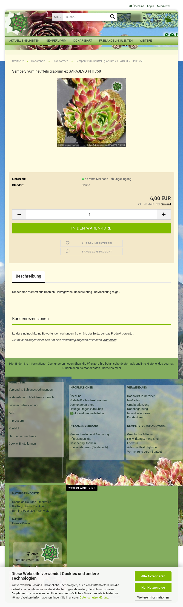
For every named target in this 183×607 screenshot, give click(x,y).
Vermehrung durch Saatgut (144, 455)
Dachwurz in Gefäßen (141, 400)
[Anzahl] (91, 218)
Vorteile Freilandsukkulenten (88, 404)
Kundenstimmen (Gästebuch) (89, 451)
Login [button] (150, 6)
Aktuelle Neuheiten (24, 40)
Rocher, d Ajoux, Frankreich (29, 510)
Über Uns (136, 6)
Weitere (146, 40)
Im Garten (133, 404)
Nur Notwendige (153, 587)
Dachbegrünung (137, 413)
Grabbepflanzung (138, 409)
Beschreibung (28, 280)
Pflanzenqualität (80, 443)
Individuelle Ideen (138, 417)
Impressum (16, 424)
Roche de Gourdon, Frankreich (31, 506)
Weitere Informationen (153, 597)
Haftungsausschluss (22, 440)
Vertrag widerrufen (81, 492)
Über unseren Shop (82, 409)
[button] (19, 218)
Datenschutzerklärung (94, 597)
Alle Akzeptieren (153, 576)
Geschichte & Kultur (140, 438)
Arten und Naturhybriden (142, 451)
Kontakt (14, 432)
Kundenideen (135, 421)
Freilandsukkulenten (116, 40)
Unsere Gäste (21, 527)
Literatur (132, 447)
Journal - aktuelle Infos (89, 417)
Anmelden (109, 344)
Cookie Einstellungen (22, 447)
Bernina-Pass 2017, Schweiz (30, 514)
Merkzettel (163, 6)
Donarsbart (82, 40)
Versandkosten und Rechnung (89, 438)
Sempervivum (56, 40)
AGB (11, 417)
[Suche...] (57, 17)
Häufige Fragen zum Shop (86, 413)
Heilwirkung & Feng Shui (143, 443)
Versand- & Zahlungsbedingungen (31, 393)
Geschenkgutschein (83, 447)
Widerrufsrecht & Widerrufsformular (32, 401)
